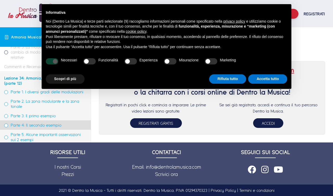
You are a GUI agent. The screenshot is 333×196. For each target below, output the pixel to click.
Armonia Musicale (27, 37)
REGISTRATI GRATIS (156, 123)
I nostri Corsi (68, 167)
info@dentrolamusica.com (173, 167)
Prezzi (68, 174)
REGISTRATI (314, 13)
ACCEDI (268, 123)
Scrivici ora (166, 174)
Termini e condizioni (256, 190)
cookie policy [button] (136, 31)
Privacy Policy (223, 190)
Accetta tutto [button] (268, 79)
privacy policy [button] (234, 21)
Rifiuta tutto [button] (227, 79)
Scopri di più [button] (65, 79)
